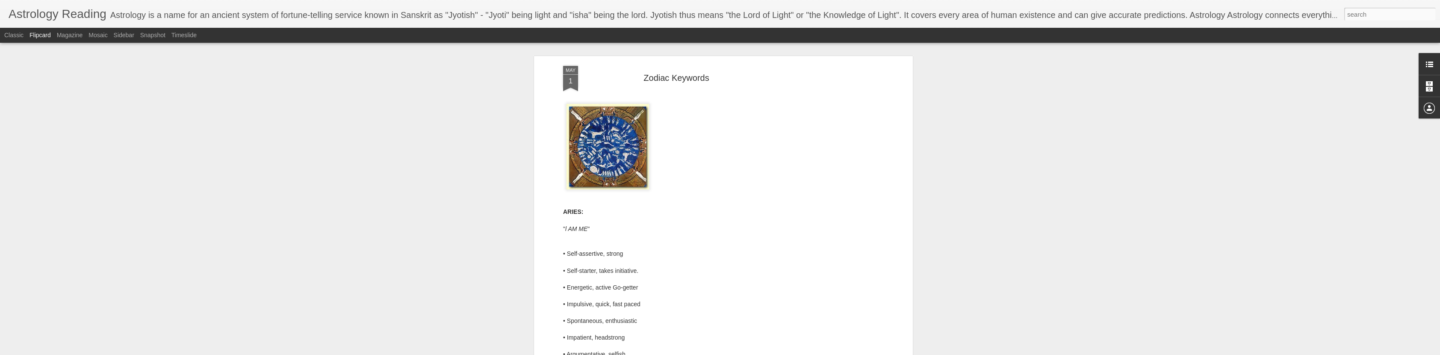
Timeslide (184, 35)
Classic (14, 35)
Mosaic (98, 35)
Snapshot (152, 35)
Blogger (785, 350)
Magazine (70, 35)
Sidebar (124, 35)
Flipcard (40, 35)
